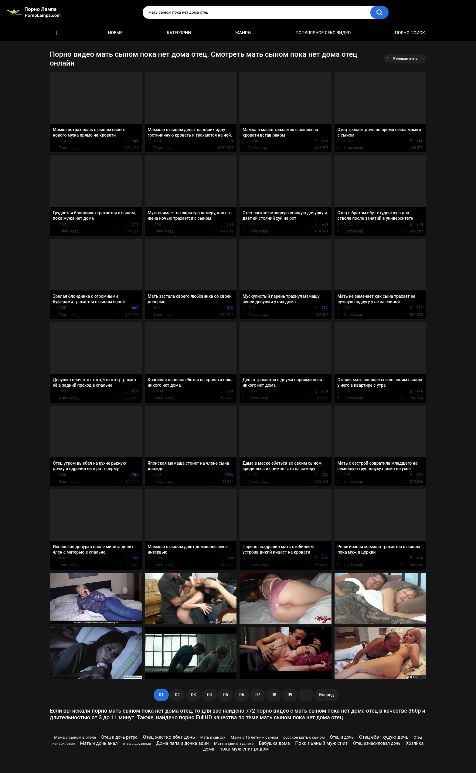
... (306, 694)
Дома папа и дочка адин (182, 743)
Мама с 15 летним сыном (254, 737)
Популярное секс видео (323, 32)
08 (273, 694)
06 (241, 694)
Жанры (243, 32)
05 (225, 694)
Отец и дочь (342, 737)
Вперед (326, 694)
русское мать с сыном (304, 737)
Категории (179, 32)
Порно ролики (57, 33)
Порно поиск (410, 32)
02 (177, 694)
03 (193, 694)
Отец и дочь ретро (119, 737)
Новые (115, 32)
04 (209, 694)
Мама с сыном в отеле (75, 737)
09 (289, 694)
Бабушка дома (274, 743)
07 (257, 694)
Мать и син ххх (213, 737)
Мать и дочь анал (99, 743)
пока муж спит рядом (244, 749)
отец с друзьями (137, 743)
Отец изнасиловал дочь (376, 743)
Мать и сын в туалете (233, 743)
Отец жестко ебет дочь (169, 737)
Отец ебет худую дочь (384, 737)
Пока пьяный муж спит (321, 743)
